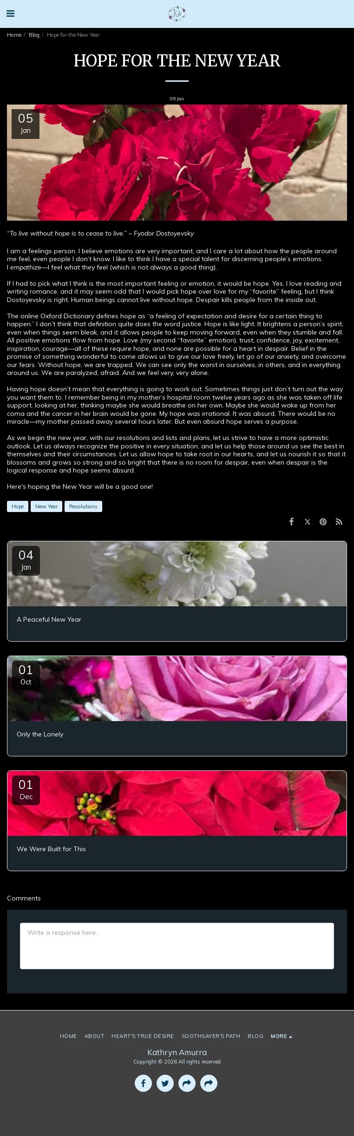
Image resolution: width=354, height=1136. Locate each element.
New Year (46, 506)
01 (26, 674)
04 (26, 559)
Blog (34, 35)
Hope (18, 506)
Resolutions (83, 506)
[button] (10, 13)
